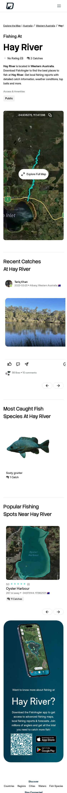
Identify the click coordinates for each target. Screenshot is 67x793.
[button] (33, 174)
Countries (9, 786)
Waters (42, 786)
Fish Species (56, 786)
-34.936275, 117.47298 (35, 115)
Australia (28, 25)
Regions (22, 786)
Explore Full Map (36, 174)
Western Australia (45, 25)
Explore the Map (12, 25)
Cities (32, 786)
